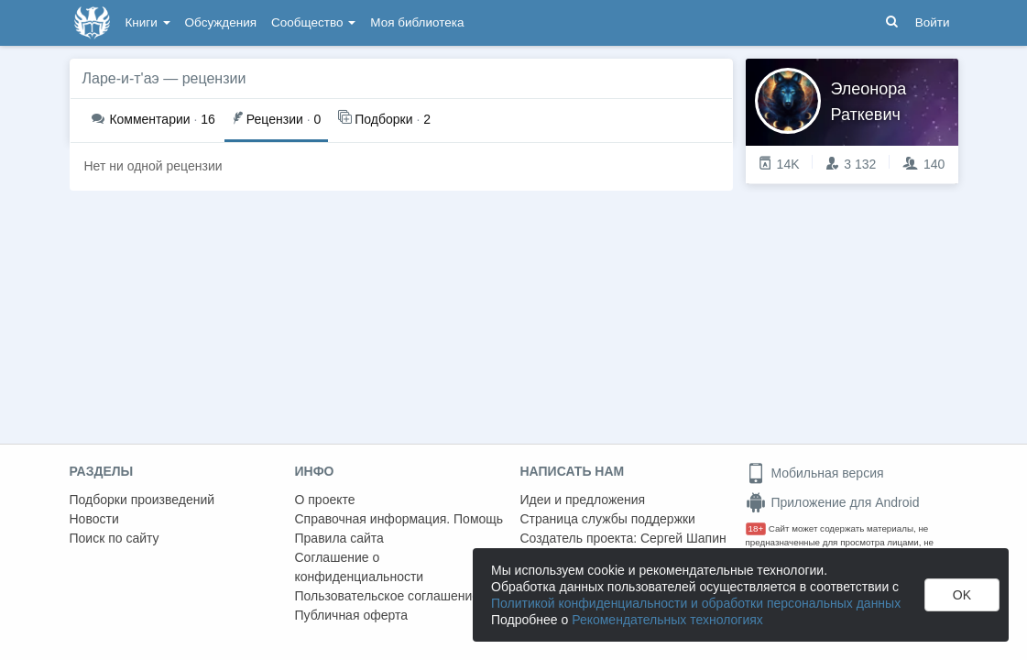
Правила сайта (339, 538)
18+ (756, 528)
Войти (932, 22)
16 (153, 119)
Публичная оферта (352, 615)
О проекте (325, 499)
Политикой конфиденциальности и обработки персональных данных (696, 603)
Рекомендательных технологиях (667, 619)
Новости (94, 519)
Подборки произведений (142, 499)
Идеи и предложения (583, 499)
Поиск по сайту (114, 538)
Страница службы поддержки (607, 519)
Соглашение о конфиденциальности (359, 567)
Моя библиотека (417, 22)
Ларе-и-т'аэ (120, 78)
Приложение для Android (833, 502)
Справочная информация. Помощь (399, 519)
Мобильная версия (815, 473)
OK (962, 595)
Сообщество (313, 22)
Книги (148, 22)
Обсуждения (221, 22)
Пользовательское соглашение (387, 595)
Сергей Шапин (683, 538)
